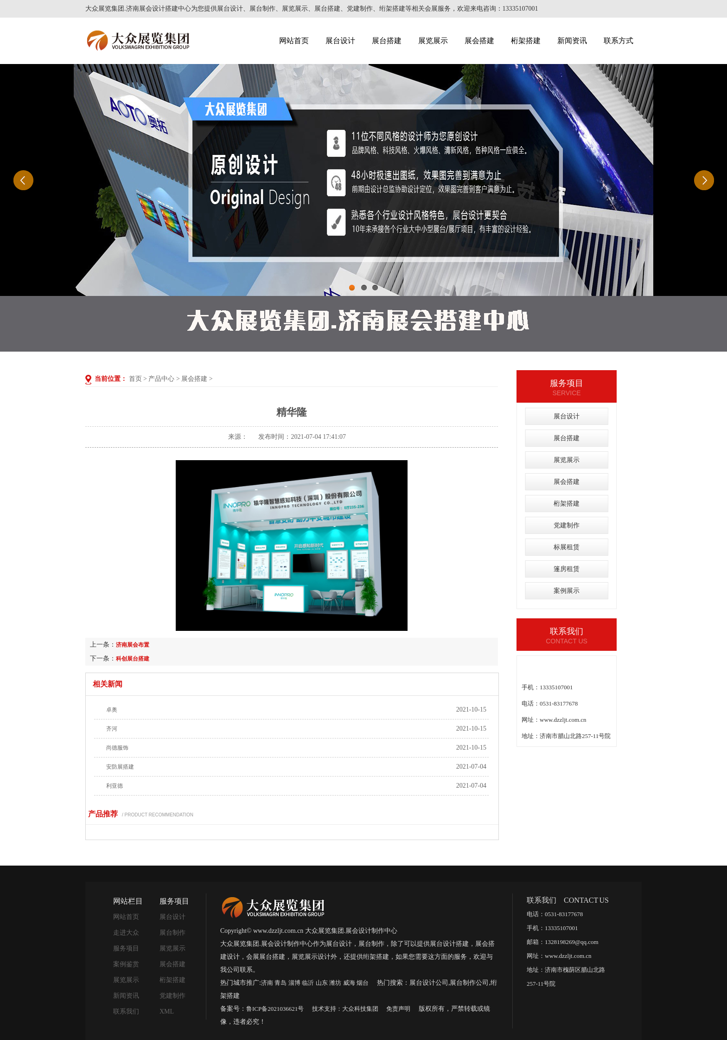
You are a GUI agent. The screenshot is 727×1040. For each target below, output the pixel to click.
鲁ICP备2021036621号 (275, 1008)
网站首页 (294, 41)
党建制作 (567, 525)
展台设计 (340, 41)
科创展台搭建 (132, 658)
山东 (322, 982)
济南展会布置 (132, 645)
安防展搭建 (120, 767)
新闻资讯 (572, 41)
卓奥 (111, 709)
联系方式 (618, 41)
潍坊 (335, 982)
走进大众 (126, 932)
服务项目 (126, 948)
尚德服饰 (117, 748)
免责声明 (398, 1008)
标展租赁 (567, 547)
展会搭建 (479, 41)
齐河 (111, 728)
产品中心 (161, 378)
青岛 (280, 982)
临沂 (308, 982)
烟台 (363, 982)
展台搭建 (387, 41)
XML (166, 1011)
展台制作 (172, 932)
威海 (349, 982)
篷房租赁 (567, 568)
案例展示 (567, 590)
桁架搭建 (526, 41)
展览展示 (433, 41)
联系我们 (126, 1011)
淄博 (294, 982)
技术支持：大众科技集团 (345, 1008)
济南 (267, 982)
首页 (135, 378)
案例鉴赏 (126, 964)
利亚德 (114, 786)
